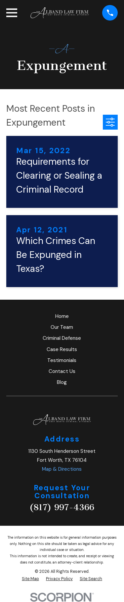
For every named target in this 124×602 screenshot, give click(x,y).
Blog (62, 382)
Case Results (62, 349)
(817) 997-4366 (61, 507)
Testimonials (61, 360)
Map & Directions (62, 469)
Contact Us (62, 371)
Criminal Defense (62, 338)
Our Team (62, 327)
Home (62, 316)
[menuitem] (30, 579)
